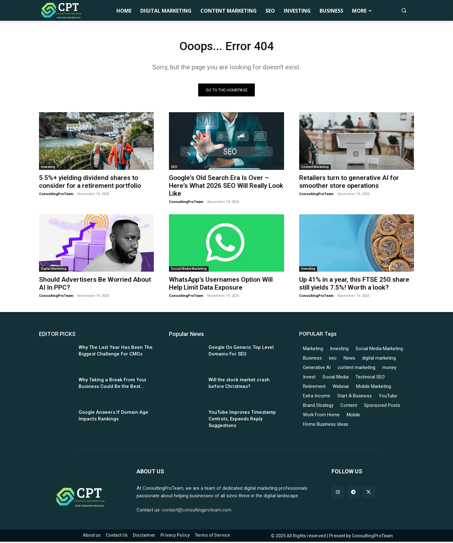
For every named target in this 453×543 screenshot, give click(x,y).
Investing (48, 168)
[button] (403, 10)
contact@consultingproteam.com (197, 511)
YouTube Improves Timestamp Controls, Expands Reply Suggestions (242, 420)
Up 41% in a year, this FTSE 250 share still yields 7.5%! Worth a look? (354, 284)
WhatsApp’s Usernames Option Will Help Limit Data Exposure (221, 284)
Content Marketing (315, 168)
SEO (174, 168)
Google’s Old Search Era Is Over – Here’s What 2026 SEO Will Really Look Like (226, 187)
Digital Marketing (53, 270)
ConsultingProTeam (56, 195)
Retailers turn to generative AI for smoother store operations (349, 183)
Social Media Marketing (189, 270)
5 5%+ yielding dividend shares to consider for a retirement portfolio (90, 183)
